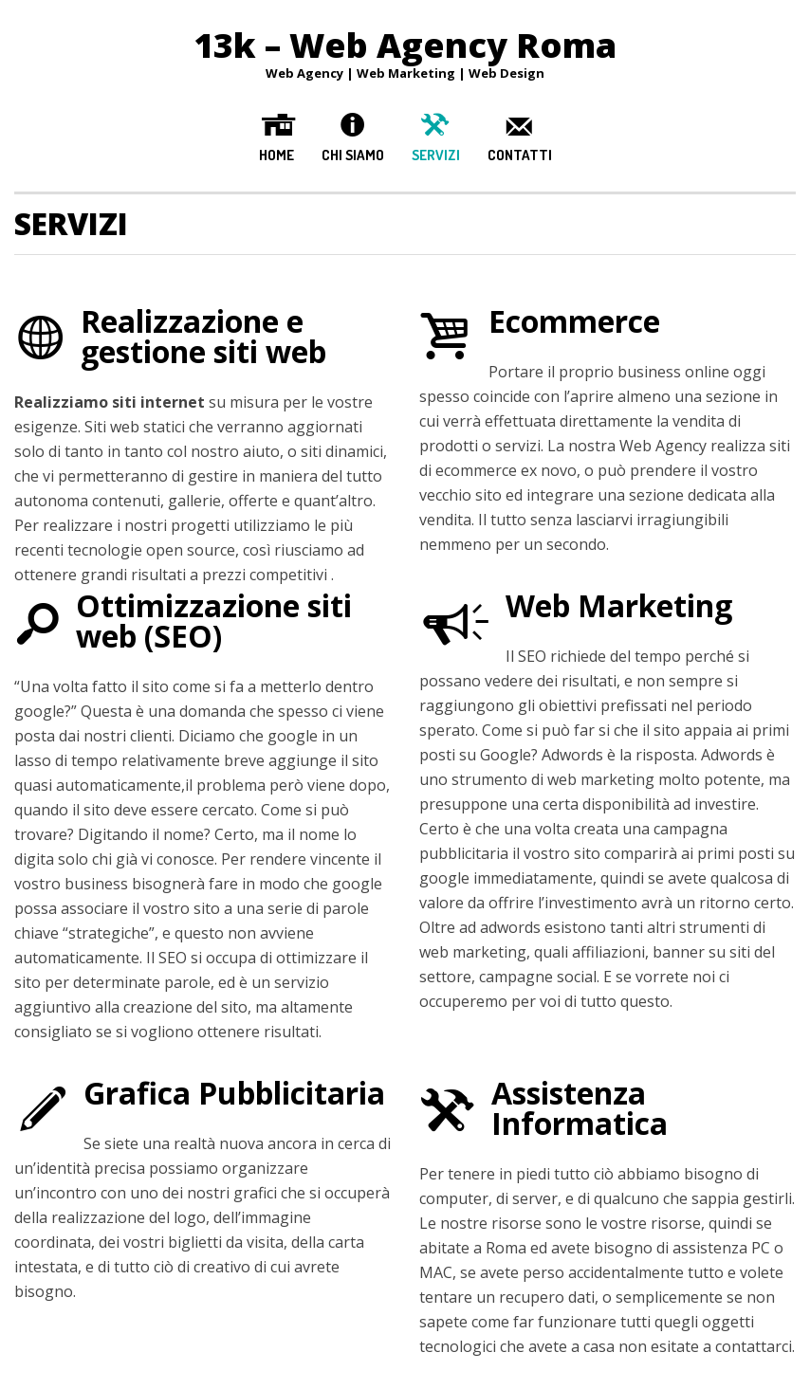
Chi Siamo (353, 155)
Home (276, 155)
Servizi (436, 155)
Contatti (520, 155)
